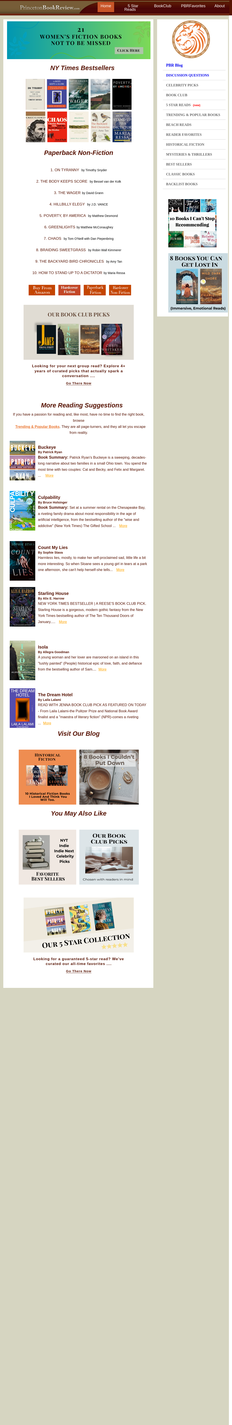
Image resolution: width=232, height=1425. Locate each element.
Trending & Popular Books (37, 427)
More (49, 475)
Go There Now (78, 383)
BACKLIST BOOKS (182, 184)
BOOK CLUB (176, 95)
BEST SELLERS (179, 164)
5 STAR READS (183, 105)
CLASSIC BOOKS (180, 174)
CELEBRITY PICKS (182, 85)
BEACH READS (178, 125)
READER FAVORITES (184, 134)
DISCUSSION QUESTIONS (187, 75)
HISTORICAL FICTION (185, 144)
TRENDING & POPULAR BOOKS (193, 115)
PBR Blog (174, 65)
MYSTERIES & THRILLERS (189, 154)
